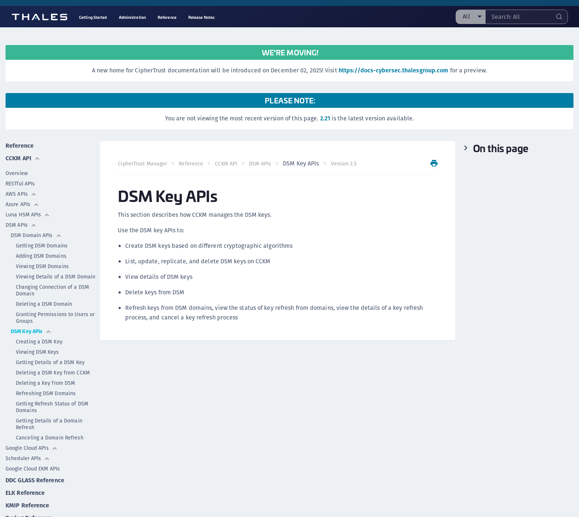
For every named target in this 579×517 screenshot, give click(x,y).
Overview (17, 173)
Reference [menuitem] (167, 17)
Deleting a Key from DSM (45, 383)
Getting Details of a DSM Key (50, 362)
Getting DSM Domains (42, 245)
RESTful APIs (20, 183)
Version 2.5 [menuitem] (344, 163)
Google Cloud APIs (32, 448)
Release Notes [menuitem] (201, 17)
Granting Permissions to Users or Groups (55, 317)
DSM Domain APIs (36, 235)
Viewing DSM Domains (42, 266)
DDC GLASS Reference (35, 480)
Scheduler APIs (28, 458)
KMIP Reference (27, 505)
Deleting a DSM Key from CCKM (53, 372)
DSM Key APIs (31, 331)
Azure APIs (22, 204)
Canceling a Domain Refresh (49, 437)
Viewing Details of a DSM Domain (55, 276)
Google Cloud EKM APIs (33, 468)
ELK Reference (25, 493)
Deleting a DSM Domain (44, 304)
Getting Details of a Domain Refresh (49, 424)
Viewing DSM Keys (37, 352)
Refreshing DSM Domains (46, 393)
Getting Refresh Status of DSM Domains (52, 407)
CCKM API (23, 158)
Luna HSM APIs (28, 214)
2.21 (325, 118)
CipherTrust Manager (142, 163)
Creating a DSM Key (39, 341)
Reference (20, 145)
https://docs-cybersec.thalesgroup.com (394, 70)
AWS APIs (21, 194)
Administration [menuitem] (132, 17)
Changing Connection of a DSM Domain (52, 290)
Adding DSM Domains (41, 256)
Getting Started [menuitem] (93, 17)
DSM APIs (21, 225)
